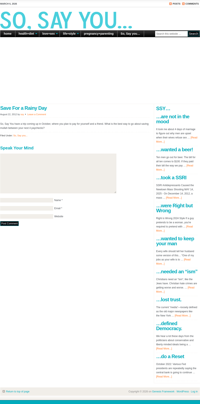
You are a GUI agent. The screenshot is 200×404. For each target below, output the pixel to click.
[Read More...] (174, 197)
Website (58, 216)
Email (57, 208)
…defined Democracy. (169, 326)
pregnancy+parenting (99, 33)
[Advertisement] (100, 70)
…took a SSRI (171, 177)
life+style (69, 34)
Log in (194, 391)
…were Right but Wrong (174, 208)
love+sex (48, 34)
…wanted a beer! (174, 149)
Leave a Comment (36, 114)
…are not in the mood (172, 119)
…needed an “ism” (177, 271)
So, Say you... (20, 135)
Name (57, 200)
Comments (192, 3)
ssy (22, 114)
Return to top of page (18, 391)
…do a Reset (170, 356)
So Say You (100, 18)
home (7, 33)
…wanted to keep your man (175, 241)
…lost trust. (168, 299)
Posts (176, 3)
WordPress (183, 391)
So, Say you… (130, 33)
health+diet (26, 34)
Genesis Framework (163, 391)
